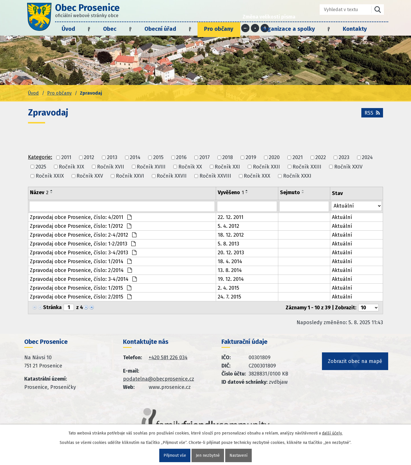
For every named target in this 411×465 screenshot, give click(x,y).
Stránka (52, 307)
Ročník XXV (89, 176)
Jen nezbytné (208, 455)
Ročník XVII (110, 167)
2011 (66, 158)
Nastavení (238, 455)
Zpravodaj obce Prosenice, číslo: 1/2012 (80, 226)
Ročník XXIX (50, 176)
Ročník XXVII (172, 176)
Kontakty (355, 28)
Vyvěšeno (231, 192)
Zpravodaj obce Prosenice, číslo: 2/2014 (81, 270)
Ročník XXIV (348, 167)
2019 (251, 158)
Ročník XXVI (130, 176)
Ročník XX (190, 167)
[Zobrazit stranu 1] (69, 307)
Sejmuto (290, 192)
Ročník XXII (266, 167)
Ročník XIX (71, 167)
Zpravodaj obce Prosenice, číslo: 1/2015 (80, 288)
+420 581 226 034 (168, 357)
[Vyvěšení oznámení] (247, 206)
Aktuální (342, 217)
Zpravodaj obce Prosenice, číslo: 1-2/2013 (83, 244)
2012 (89, 158)
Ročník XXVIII (215, 176)
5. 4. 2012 (228, 226)
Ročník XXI (227, 167)
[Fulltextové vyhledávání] (341, 9)
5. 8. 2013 (228, 244)
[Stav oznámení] (356, 206)
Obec (109, 28)
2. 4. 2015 (228, 288)
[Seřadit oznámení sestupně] (52, 193)
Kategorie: (40, 157)
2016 (181, 158)
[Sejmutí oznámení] (304, 206)
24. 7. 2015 (229, 297)
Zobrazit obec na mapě (355, 361)
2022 (320, 158)
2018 (227, 158)
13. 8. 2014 (230, 270)
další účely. (332, 433)
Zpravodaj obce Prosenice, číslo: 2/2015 (81, 297)
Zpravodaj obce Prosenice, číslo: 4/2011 (81, 217)
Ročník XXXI (297, 176)
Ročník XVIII (151, 167)
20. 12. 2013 (231, 252)
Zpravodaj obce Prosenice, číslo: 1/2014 (81, 261)
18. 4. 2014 (230, 261)
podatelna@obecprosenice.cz (158, 379)
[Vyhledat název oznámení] (122, 206)
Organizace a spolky (288, 28)
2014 (135, 158)
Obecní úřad (160, 28)
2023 (344, 158)
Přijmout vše (175, 455)
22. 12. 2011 (230, 217)
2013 (112, 158)
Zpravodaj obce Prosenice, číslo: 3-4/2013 (83, 252)
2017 (205, 158)
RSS (372, 113)
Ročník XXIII (307, 167)
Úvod (68, 28)
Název (39, 192)
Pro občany (218, 28)
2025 (41, 167)
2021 (298, 158)
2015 (158, 158)
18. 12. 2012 (231, 235)
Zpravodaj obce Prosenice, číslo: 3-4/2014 (83, 279)
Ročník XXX (257, 176)
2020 (274, 158)
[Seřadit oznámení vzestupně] (52, 190)
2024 (367, 158)
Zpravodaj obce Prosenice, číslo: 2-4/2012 (83, 235)
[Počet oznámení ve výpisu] (368, 307)
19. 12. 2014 (231, 279)
